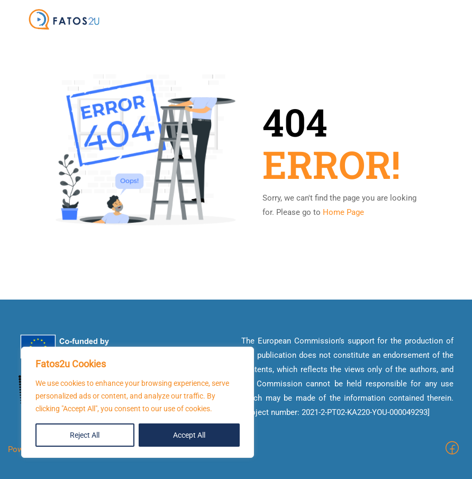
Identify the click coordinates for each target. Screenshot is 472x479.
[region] (137, 402)
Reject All (84, 435)
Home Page (343, 212)
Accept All (189, 435)
